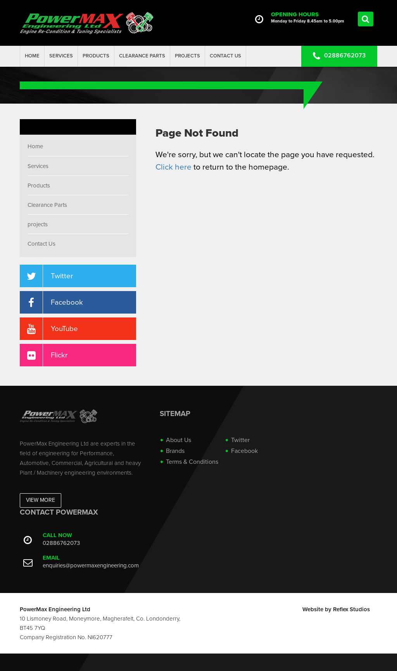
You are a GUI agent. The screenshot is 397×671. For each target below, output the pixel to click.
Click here (173, 167)
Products (96, 56)
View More (40, 500)
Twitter (240, 440)
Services (61, 56)
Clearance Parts (142, 56)
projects (187, 56)
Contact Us (225, 56)
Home (32, 56)
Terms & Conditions (192, 462)
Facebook (244, 451)
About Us (178, 440)
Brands (175, 451)
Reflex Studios (351, 609)
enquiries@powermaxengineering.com (91, 565)
